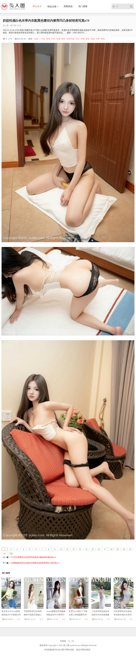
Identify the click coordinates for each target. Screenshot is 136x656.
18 (111, 549)
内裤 (83, 39)
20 (124, 549)
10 (61, 549)
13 (80, 549)
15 (92, 549)
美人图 (5, 25)
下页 (11, 553)
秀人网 (13, 25)
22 (5, 553)
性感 (58, 39)
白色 (53, 39)
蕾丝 (88, 39)
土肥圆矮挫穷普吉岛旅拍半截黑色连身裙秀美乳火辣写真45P (35, 563)
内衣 (43, 39)
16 (99, 549)
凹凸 (77, 39)
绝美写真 (70, 39)
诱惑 (93, 39)
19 (118, 549)
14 (86, 549)
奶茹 (36, 39)
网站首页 (37, 6)
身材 (48, 39)
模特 (63, 39)
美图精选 (68, 6)
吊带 (98, 39)
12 (74, 549)
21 (130, 549)
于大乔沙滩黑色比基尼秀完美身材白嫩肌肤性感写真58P (33, 557)
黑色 (103, 39)
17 (105, 549)
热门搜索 (82, 6)
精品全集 (52, 6)
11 (67, 549)
